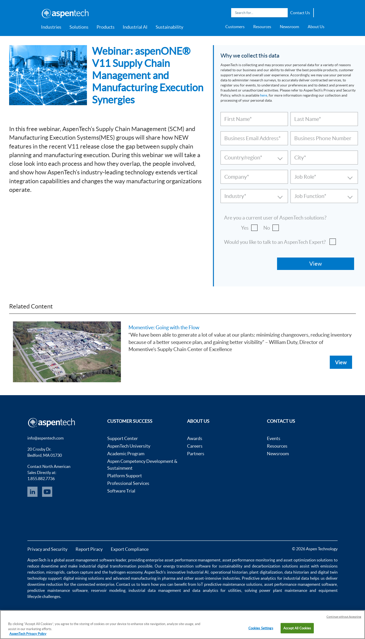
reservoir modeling (108, 590)
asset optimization (299, 560)
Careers (195, 446)
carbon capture (80, 572)
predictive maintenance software (57, 590)
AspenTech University (128, 446)
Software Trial (121, 491)
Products (106, 27)
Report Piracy (89, 549)
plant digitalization (265, 572)
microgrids (55, 572)
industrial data (296, 578)
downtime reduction (45, 584)
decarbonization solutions (275, 566)
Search (283, 12)
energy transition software (187, 566)
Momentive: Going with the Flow (164, 327)
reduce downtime (43, 566)
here (263, 95)
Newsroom (289, 26)
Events (273, 438)
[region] (182, 624)
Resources (262, 26)
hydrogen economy (125, 572)
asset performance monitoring (248, 560)
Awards (194, 438)
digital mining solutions (83, 578)
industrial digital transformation (107, 566)
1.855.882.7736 (41, 478)
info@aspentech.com (45, 438)
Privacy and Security (47, 549)
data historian (296, 572)
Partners (195, 453)
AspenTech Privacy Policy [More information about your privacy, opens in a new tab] (27, 634)
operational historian (229, 572)
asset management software (90, 560)
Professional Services (128, 483)
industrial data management (155, 590)
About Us (316, 26)
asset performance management (193, 560)
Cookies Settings (260, 628)
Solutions (78, 27)
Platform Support (124, 475)
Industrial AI (135, 27)
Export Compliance (130, 549)
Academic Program (125, 453)
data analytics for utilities (216, 590)
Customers (235, 26)
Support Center (122, 438)
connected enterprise (95, 584)
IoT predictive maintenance (221, 584)
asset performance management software (300, 584)
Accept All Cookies (297, 628)
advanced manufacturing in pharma (144, 578)
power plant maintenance (283, 590)
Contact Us (300, 12)
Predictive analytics (259, 578)
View (341, 362)
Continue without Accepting (343, 616)
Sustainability (169, 27)
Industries (51, 27)
